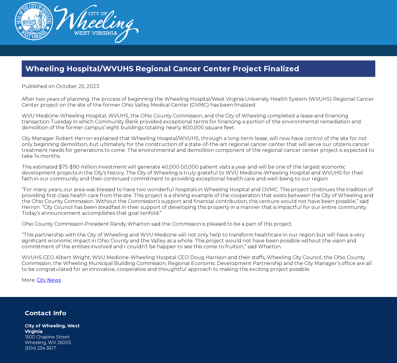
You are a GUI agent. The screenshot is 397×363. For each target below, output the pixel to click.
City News (49, 280)
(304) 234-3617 (40, 348)
